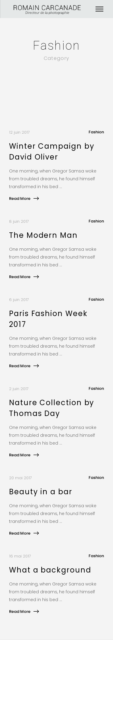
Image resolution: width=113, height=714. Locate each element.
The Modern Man (43, 235)
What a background (50, 570)
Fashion (96, 132)
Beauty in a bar (40, 492)
